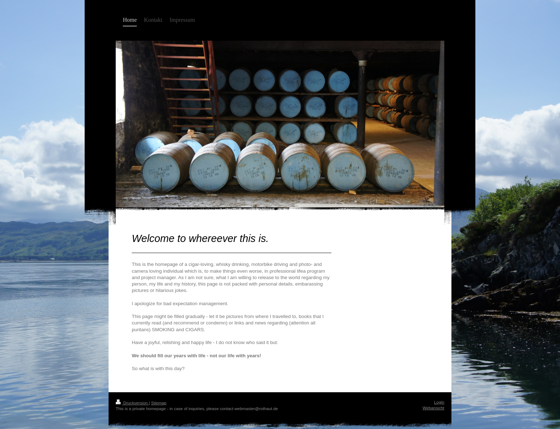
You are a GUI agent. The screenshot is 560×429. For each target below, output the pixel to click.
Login (439, 402)
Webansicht (433, 407)
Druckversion (132, 402)
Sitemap (158, 402)
